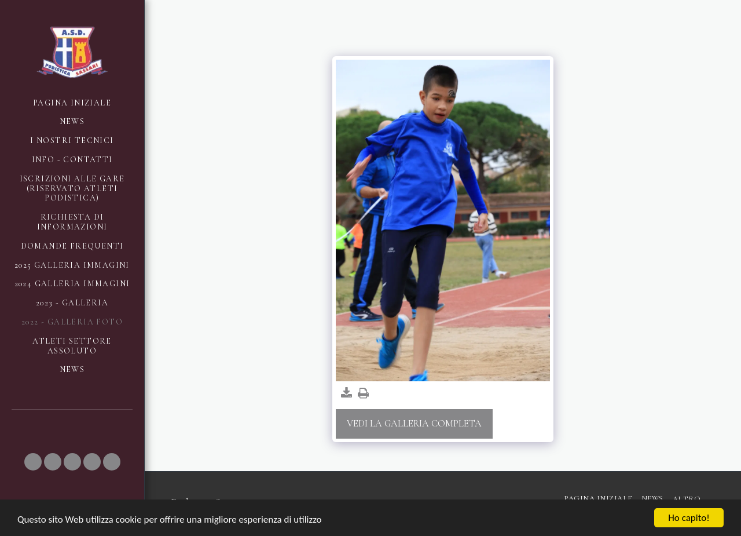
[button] (33, 462)
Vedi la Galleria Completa (414, 423)
